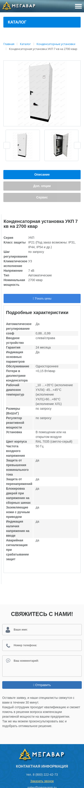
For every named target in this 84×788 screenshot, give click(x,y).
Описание (42, 174)
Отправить (42, 685)
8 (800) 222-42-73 (45, 774)
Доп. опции (42, 186)
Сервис (42, 197)
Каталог (17, 22)
